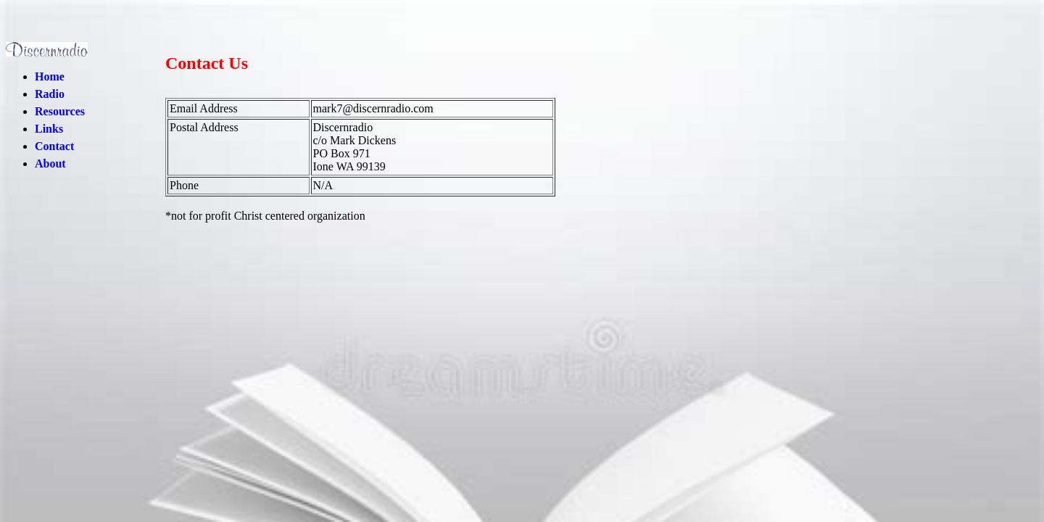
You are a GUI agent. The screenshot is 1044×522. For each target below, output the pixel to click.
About (50, 163)
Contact (54, 146)
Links (49, 129)
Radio (50, 94)
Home (50, 76)
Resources (60, 111)
